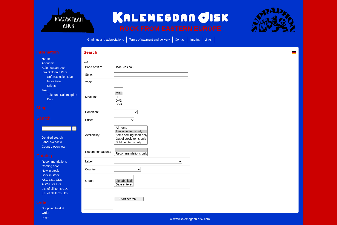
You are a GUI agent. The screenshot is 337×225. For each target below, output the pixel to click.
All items (131, 128)
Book (119, 104)
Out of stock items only (131, 139)
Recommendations (54, 161)
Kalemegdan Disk (53, 67)
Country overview (53, 146)
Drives (51, 85)
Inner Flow (54, 81)
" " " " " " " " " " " (124, 120)
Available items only (131, 131)
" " (131, 152)
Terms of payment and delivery (149, 39)
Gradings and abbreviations (105, 39)
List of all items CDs (55, 188)
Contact (180, 39)
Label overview (52, 142)
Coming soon (51, 166)
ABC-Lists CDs (52, 179)
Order (45, 212)
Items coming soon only (131, 135)
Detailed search (52, 137)
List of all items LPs (55, 193)
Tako (45, 90)
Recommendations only (131, 153)
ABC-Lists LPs (51, 184)
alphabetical (124, 181)
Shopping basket (53, 208)
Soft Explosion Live (60, 76)
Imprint (195, 39)
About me (48, 63)
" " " (126, 112)
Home (46, 58)
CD (119, 93)
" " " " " (119, 97)
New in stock (50, 170)
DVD (119, 101)
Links (208, 39)
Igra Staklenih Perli (54, 72)
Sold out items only (131, 142)
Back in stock (50, 175)
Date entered (124, 184)
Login (45, 217)
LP (119, 97)
